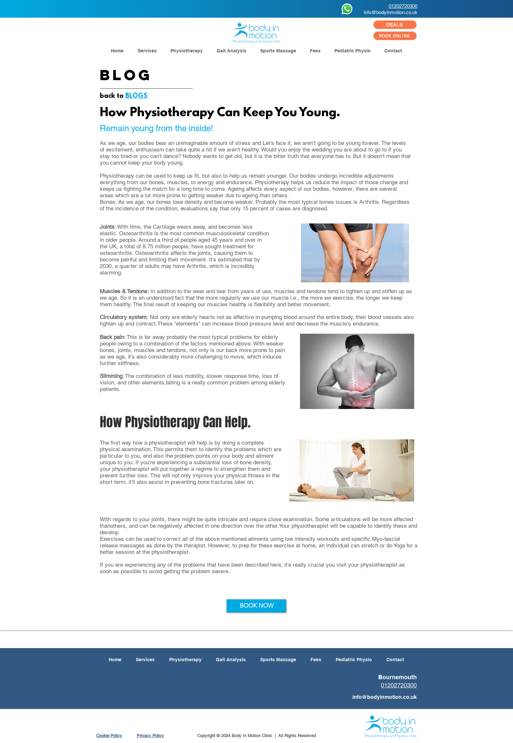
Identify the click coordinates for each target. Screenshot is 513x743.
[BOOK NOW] (256, 605)
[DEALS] (395, 24)
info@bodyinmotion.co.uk (390, 12)
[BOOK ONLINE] (395, 35)
